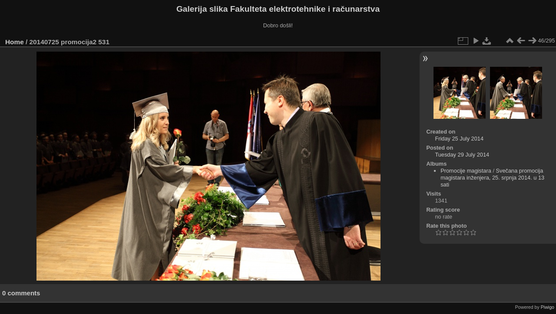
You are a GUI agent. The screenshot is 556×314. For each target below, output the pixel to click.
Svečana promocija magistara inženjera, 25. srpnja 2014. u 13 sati (492, 177)
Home (14, 42)
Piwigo (547, 307)
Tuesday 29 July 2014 (462, 154)
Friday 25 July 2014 (459, 138)
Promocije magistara (465, 170)
